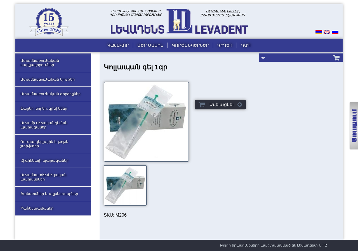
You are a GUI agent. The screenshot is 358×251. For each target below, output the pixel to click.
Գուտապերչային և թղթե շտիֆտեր (44, 144)
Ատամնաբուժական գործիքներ (50, 94)
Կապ (246, 45)
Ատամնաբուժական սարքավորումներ (39, 62)
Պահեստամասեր (36, 208)
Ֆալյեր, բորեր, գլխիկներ (43, 108)
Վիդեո (224, 45)
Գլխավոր (118, 45)
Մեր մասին (150, 45)
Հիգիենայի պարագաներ (44, 160)
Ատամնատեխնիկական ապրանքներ (43, 177)
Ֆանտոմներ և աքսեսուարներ (49, 194)
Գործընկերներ (190, 45)
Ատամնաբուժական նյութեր (47, 79)
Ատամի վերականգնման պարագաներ (43, 125)
